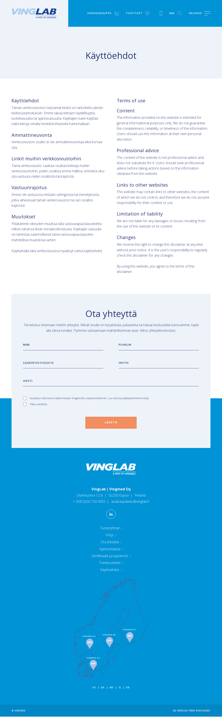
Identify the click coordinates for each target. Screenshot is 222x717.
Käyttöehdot (110, 570)
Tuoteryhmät (111, 528)
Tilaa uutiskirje (38, 404)
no (112, 687)
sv (94, 687)
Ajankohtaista (111, 549)
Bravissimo (203, 710)
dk (102, 687)
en (127, 687)
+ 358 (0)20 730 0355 (89, 502)
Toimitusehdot (111, 563)
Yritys (111, 535)
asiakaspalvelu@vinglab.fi (130, 502)
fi (120, 687)
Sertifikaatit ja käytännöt (111, 556)
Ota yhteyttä (111, 542)
